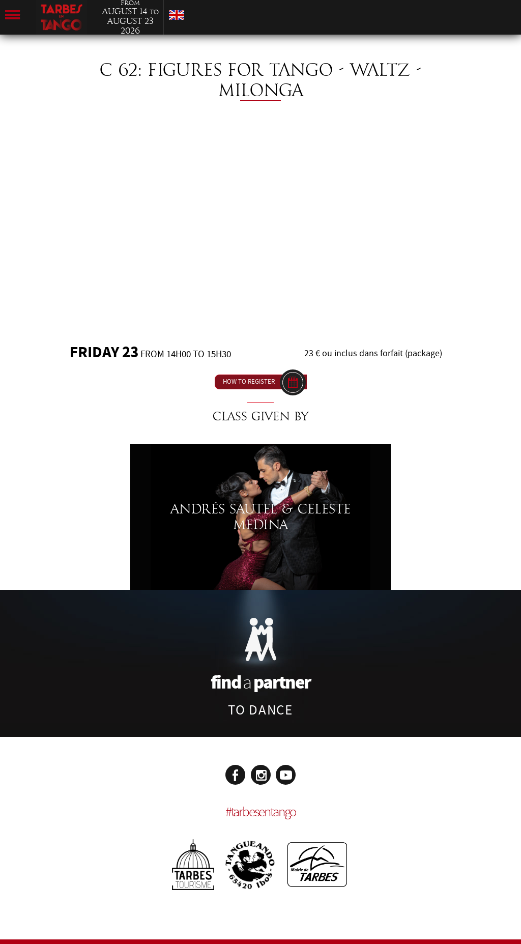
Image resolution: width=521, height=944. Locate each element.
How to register (249, 382)
